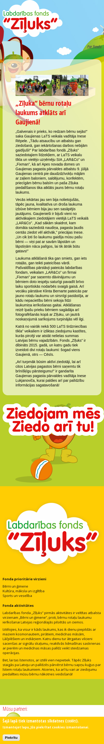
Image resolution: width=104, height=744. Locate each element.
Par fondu (94, 46)
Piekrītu (11, 739)
